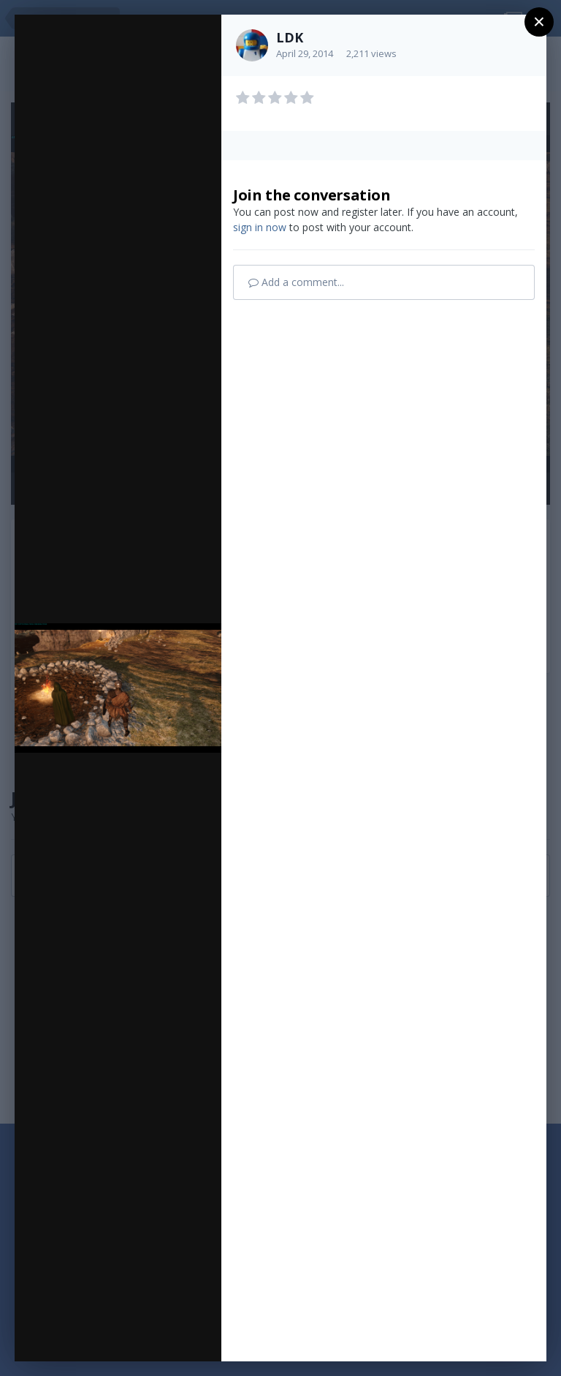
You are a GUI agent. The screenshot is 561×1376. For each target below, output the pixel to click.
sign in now (259, 227)
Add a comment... (296, 282)
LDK (289, 37)
